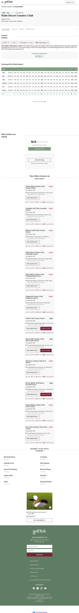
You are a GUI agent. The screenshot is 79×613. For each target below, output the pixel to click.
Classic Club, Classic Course (35, 318)
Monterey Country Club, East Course (36, 361)
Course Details (5, 29)
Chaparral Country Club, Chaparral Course (34, 297)
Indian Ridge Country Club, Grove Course (35, 405)
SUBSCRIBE (39, 555)
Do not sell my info (39, 601)
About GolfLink (33, 561)
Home (3, 6)
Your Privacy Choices (39, 612)
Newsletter (70, 2)
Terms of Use (33, 576)
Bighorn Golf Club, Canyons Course (35, 231)
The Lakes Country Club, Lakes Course (36, 427)
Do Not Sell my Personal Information (39, 580)
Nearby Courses (30, 29)
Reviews (21, 29)
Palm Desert (19, 6)
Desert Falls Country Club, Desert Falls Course (35, 339)
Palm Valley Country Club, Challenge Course (35, 253)
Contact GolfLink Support (36, 568)
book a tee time (46, 328)
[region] (39, 82)
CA (13, 6)
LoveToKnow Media (45, 594)
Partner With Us (33, 565)
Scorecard (14, 29)
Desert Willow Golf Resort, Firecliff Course (35, 383)
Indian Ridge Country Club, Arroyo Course (35, 187)
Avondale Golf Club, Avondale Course (36, 209)
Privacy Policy (33, 572)
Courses (8, 6)
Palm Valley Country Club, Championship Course (35, 275)
